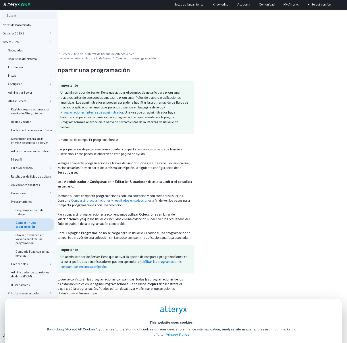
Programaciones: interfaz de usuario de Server (139, 46)
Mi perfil (16, 159)
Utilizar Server (29, 101)
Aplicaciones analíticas (25, 185)
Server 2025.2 (27, 42)
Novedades (15, 50)
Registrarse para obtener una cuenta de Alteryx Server (30, 111)
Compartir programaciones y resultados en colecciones (169, 188)
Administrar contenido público (30, 151)
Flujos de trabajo (31, 168)
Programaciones (31, 201)
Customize (207, 323)
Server (124, 42)
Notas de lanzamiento (17, 25)
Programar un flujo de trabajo (29, 212)
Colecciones (31, 193)
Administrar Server (29, 92)
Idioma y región (21, 121)
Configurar (29, 84)
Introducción (16, 67)
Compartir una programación (25, 224)
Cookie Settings (171, 310)
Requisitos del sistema (22, 59)
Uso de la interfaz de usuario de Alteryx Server (162, 42)
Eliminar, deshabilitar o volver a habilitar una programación (29, 239)
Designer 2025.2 (27, 33)
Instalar (29, 75)
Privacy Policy (178, 298)
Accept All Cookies (140, 323)
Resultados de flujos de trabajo (31, 176)
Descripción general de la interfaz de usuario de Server (29, 140)
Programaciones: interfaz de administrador (149, 100)
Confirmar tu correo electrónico (31, 130)
